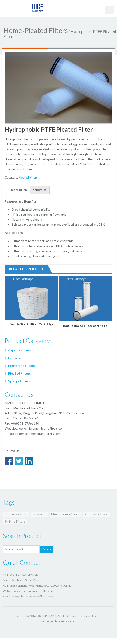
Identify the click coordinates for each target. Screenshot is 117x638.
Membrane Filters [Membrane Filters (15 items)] (65, 514)
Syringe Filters (19, 381)
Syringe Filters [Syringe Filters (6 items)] (15, 521)
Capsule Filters (19, 350)
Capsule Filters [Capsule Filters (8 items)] (16, 514)
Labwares (15, 358)
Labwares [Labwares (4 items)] (39, 514)
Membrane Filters (21, 365)
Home (13, 30)
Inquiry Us (39, 190)
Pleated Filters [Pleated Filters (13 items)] (96, 514)
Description (18, 190)
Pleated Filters (46, 30)
